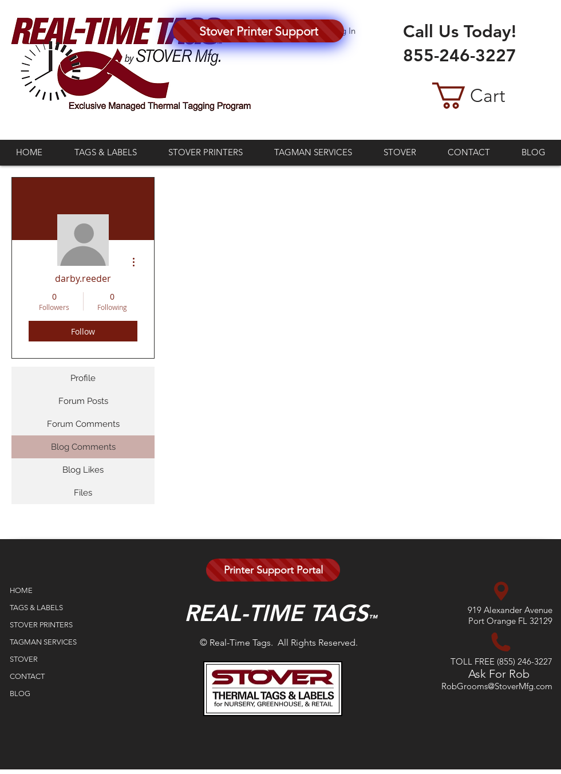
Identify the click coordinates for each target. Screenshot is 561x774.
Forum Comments (83, 424)
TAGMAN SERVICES (43, 642)
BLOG (20, 693)
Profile (83, 378)
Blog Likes (83, 470)
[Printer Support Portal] (273, 570)
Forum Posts (83, 401)
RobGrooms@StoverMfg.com (496, 686)
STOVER (24, 659)
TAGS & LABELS (36, 607)
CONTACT (27, 676)
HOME (21, 590)
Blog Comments (83, 447)
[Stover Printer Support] (258, 30)
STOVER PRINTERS (41, 624)
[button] (485, 95)
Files (83, 493)
